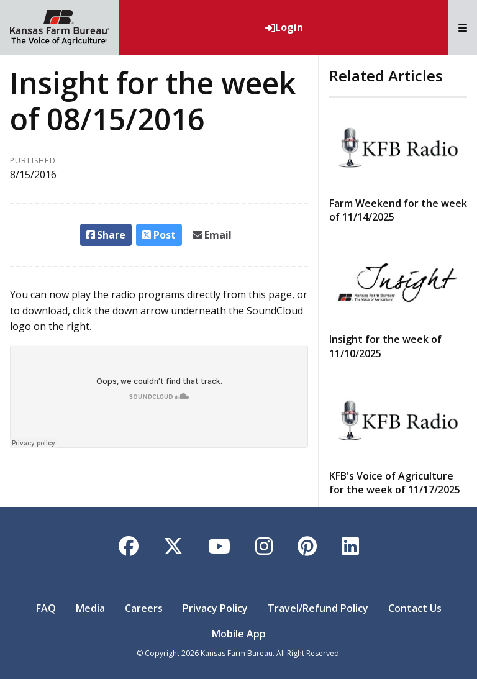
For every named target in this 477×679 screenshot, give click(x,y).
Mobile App (239, 633)
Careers (144, 608)
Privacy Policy (215, 608)
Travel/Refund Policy (318, 608)
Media (90, 608)
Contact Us (415, 608)
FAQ (46, 608)
